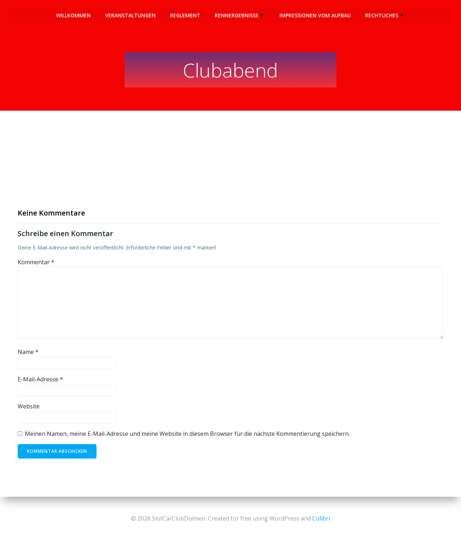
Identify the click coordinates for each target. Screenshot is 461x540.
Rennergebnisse (240, 14)
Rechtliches (385, 14)
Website (29, 407)
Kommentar (36, 262)
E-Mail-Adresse (40, 380)
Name (28, 353)
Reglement (185, 14)
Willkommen (73, 14)
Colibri (321, 518)
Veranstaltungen (130, 14)
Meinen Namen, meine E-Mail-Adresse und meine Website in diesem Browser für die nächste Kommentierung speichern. (187, 434)
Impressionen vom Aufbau (315, 14)
